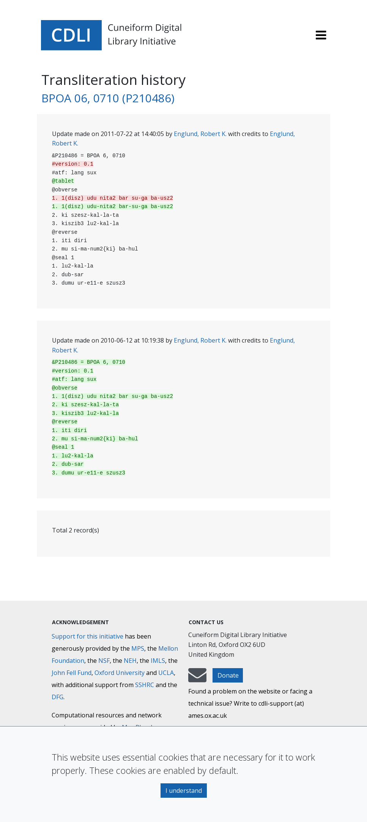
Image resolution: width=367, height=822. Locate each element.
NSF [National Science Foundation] (104, 660)
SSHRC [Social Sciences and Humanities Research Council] (144, 685)
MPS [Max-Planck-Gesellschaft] (137, 648)
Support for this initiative (87, 636)
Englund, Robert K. (200, 134)
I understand (183, 790)
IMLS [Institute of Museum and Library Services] (158, 660)
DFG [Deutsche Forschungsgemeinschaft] (57, 697)
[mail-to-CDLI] (197, 679)
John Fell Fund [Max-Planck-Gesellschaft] (71, 673)
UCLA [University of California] (166, 673)
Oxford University (120, 673)
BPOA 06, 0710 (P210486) (108, 98)
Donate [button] (228, 675)
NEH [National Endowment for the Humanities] (130, 660)
